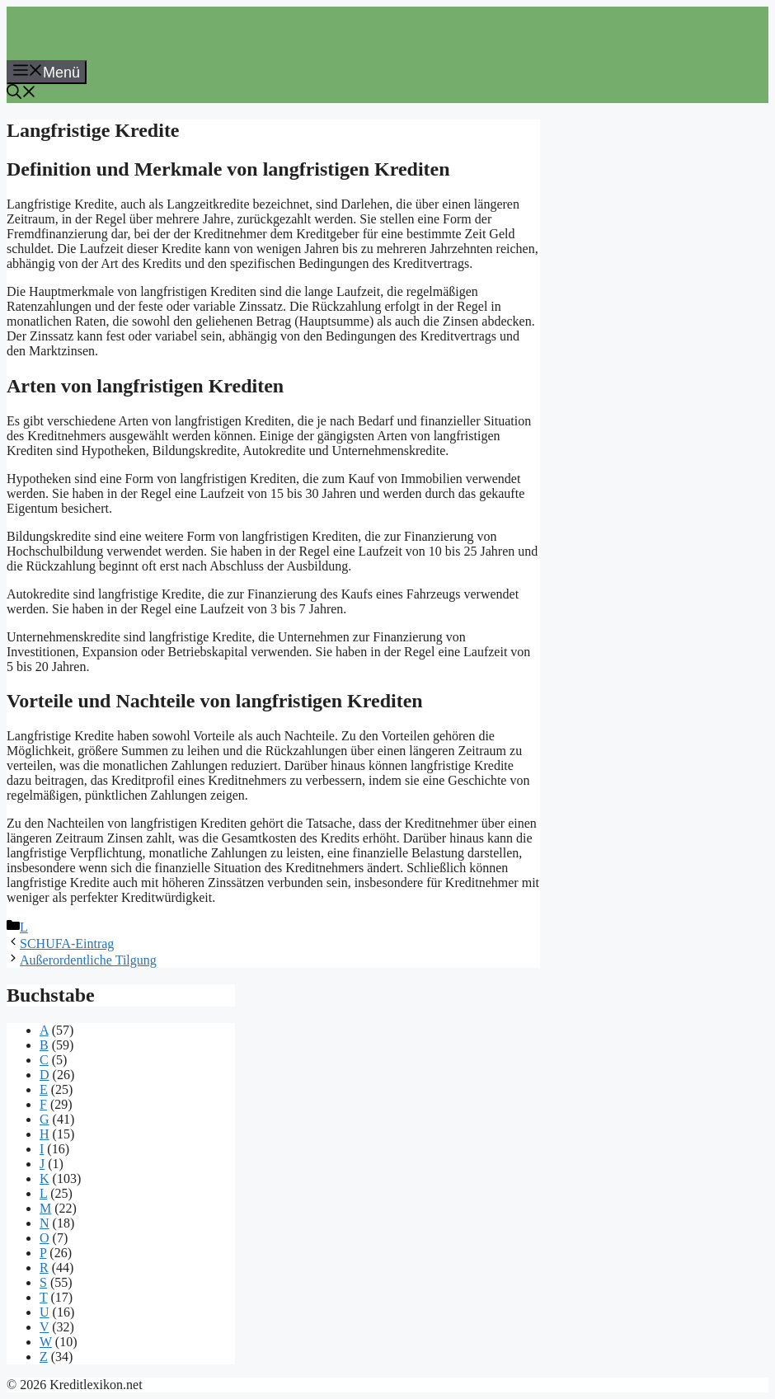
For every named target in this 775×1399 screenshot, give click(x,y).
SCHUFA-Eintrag (67, 944)
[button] (21, 94)
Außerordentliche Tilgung (88, 960)
